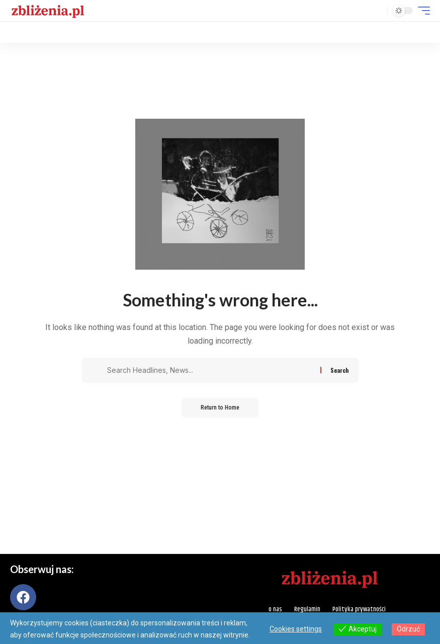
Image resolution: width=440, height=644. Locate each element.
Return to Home (220, 408)
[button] (377, 11)
